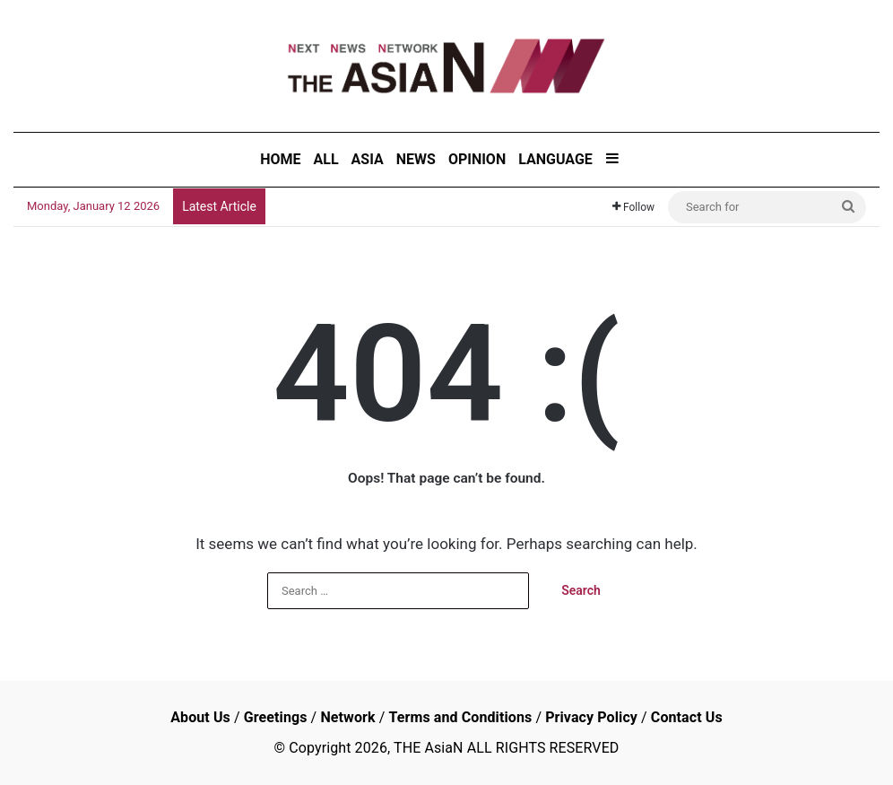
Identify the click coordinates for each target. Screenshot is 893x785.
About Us (200, 717)
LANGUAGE (555, 159)
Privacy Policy (591, 717)
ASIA (367, 159)
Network (347, 717)
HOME (280, 159)
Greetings (276, 717)
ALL (326, 159)
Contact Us (687, 717)
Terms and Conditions (460, 717)
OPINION (477, 159)
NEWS (416, 159)
